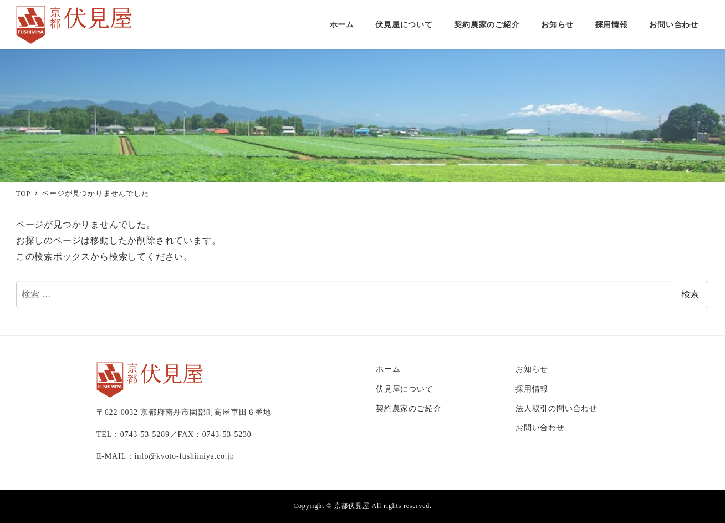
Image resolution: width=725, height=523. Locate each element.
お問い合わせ (540, 427)
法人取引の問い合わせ (556, 408)
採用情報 (531, 388)
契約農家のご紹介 (408, 408)
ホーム (388, 368)
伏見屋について (404, 388)
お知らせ (531, 368)
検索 (690, 294)
